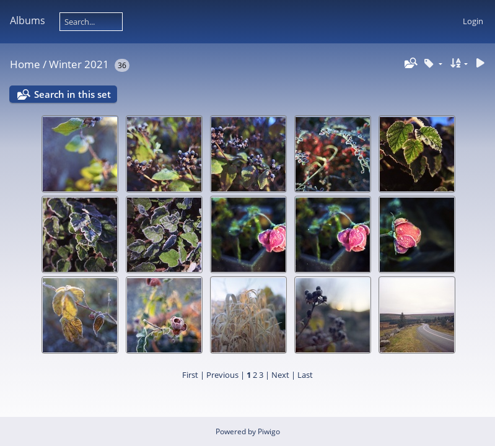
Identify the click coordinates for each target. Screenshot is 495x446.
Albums (27, 20)
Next (280, 374)
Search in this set (72, 94)
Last (305, 374)
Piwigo (269, 431)
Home (25, 64)
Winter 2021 (79, 64)
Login (473, 21)
